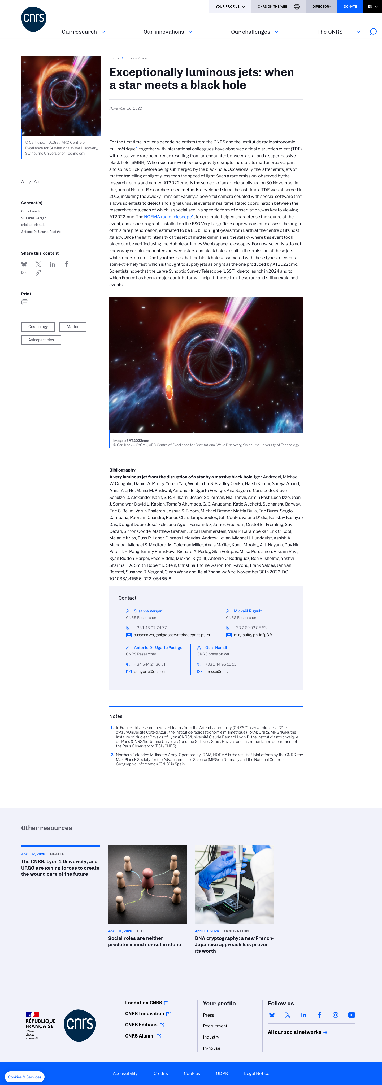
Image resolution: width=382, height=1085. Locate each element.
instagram (336, 1015)
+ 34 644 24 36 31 (150, 664)
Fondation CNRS (143, 1003)
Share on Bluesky (24, 264)
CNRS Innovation (144, 1014)
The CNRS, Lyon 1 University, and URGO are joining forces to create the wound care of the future (60, 862)
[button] (25, 1077)
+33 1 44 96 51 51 (220, 664)
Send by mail (24, 273)
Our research (79, 31)
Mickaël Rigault (33, 225)
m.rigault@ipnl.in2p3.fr (253, 635)
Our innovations (164, 31)
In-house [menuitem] (211, 1048)
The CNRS (330, 31)
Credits (161, 1073)
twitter (288, 1015)
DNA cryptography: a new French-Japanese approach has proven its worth (234, 901)
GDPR (222, 1073)
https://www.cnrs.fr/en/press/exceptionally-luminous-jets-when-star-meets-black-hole (38, 273)
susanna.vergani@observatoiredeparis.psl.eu (172, 635)
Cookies (192, 1073)
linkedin (304, 1015)
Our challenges (250, 31)
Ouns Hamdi (30, 211)
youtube (351, 1015)
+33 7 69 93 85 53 (250, 627)
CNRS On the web (273, 6)
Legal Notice (256, 1073)
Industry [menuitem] (211, 1037)
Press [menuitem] (208, 1015)
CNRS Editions (141, 1025)
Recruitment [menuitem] (215, 1026)
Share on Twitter (38, 264)
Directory (321, 6)
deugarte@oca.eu (149, 671)
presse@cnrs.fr (218, 671)
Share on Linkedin (52, 264)
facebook (320, 1015)
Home (114, 58)
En (370, 6)
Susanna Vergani (34, 218)
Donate (350, 6)
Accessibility (125, 1073)
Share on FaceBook (67, 264)
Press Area (136, 58)
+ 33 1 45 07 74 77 (150, 627)
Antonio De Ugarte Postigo (41, 232)
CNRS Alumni (140, 1036)
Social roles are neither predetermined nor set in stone (147, 898)
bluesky (272, 1015)
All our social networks (289, 1032)
